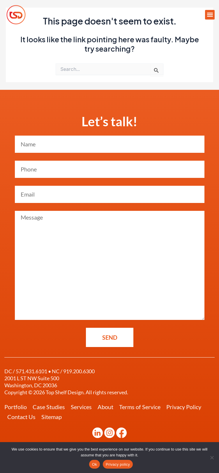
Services (81, 406)
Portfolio (15, 406)
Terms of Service (139, 406)
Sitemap (51, 416)
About (105, 406)
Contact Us (21, 416)
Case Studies (49, 406)
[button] (210, 15)
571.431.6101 (31, 371)
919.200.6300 (79, 371)
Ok (94, 464)
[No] (212, 457)
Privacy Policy (183, 406)
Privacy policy (118, 464)
